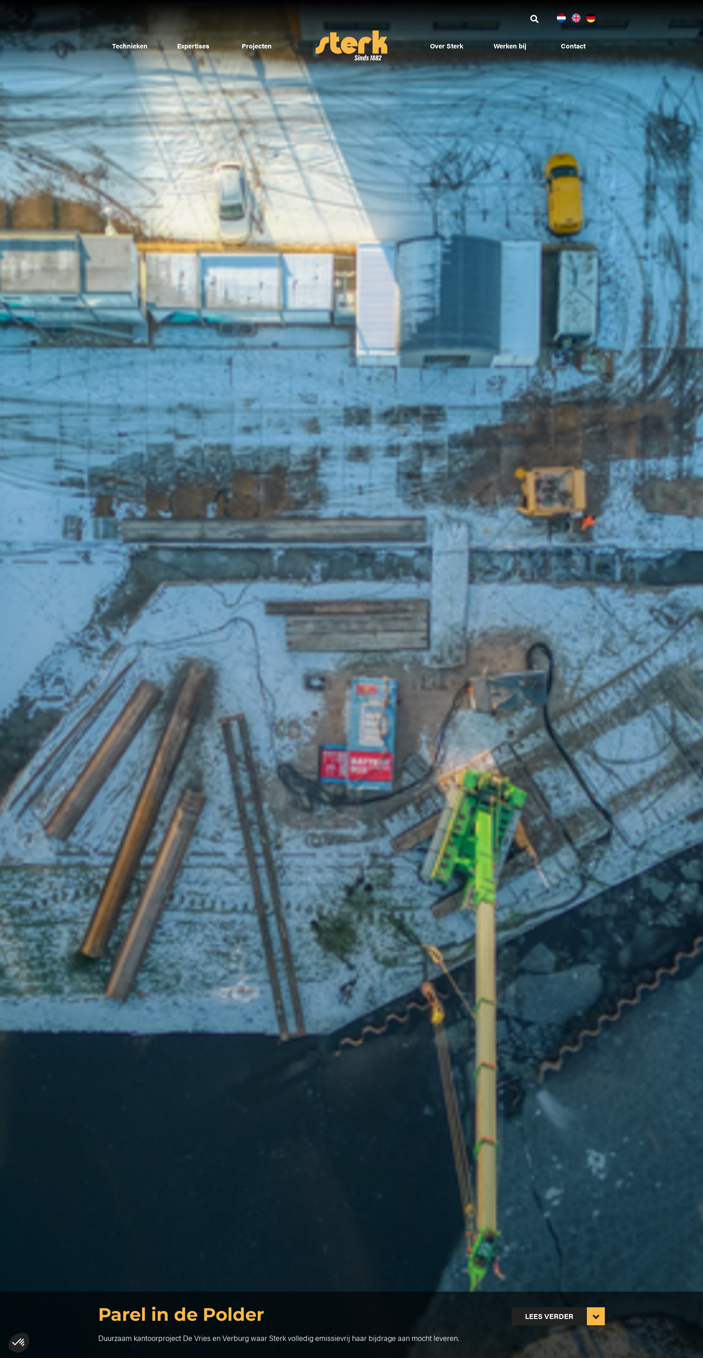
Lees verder (549, 1316)
